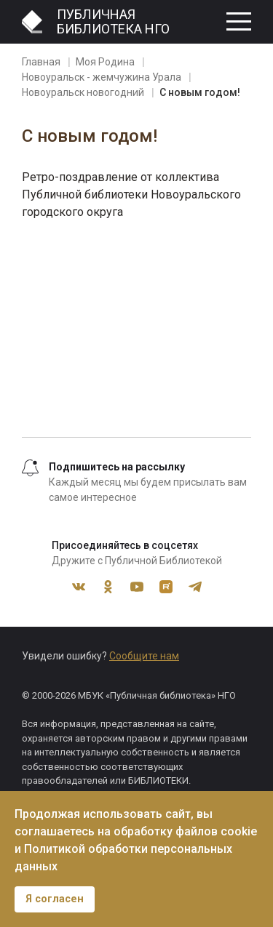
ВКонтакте (79, 587)
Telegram (195, 587)
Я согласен (54, 899)
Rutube (166, 587)
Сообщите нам (144, 656)
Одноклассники (108, 587)
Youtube (137, 587)
